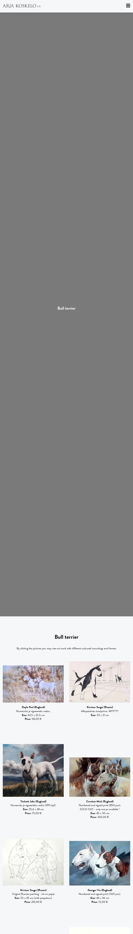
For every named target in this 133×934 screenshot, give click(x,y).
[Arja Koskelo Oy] (66, 6)
